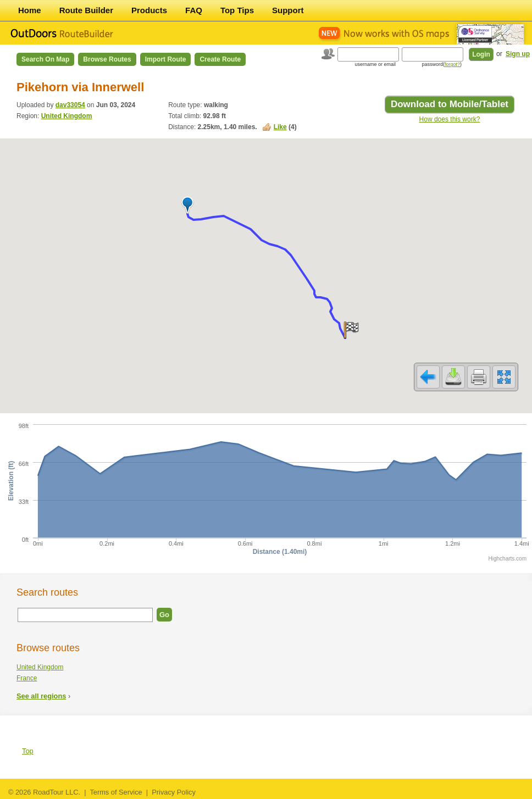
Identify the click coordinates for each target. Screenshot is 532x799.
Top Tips (237, 10)
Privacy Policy (174, 792)
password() (442, 64)
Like (280, 127)
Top (28, 751)
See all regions (41, 696)
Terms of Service (116, 792)
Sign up (518, 54)
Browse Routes (107, 59)
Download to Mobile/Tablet (449, 104)
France (26, 678)
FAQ (193, 10)
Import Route (165, 59)
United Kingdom (66, 116)
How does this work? (449, 119)
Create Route (220, 59)
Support (288, 10)
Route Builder (86, 10)
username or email (375, 64)
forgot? (452, 64)
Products (149, 10)
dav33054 (70, 105)
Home (29, 10)
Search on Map (45, 59)
